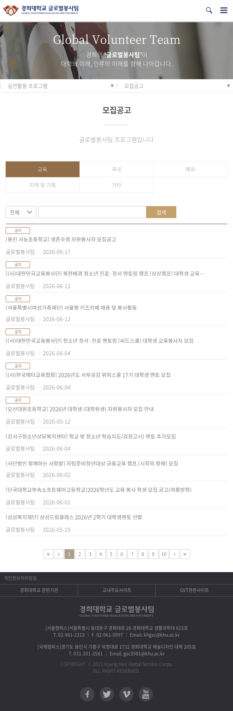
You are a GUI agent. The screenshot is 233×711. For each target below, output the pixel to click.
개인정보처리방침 (20, 578)
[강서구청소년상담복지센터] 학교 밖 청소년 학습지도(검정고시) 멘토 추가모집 (91, 436)
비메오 (126, 694)
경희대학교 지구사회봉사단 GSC (40, 10)
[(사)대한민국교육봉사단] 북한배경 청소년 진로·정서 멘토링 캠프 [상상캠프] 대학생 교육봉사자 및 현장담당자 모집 (107, 273)
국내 (116, 169)
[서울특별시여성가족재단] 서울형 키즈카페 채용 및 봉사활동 (71, 307)
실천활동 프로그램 (28, 85)
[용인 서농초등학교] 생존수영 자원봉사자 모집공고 (61, 239)
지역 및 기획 (42, 184)
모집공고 (134, 85)
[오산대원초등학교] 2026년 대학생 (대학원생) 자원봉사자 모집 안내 (80, 408)
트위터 (106, 694)
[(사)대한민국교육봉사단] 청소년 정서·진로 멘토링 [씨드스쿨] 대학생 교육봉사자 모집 (100, 340)
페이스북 (87, 694)
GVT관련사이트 (194, 590)
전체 (15, 212)
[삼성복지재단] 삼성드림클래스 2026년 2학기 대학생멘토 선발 (74, 517)
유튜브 (145, 694)
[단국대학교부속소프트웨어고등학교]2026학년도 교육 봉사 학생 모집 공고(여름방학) (99, 489)
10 (164, 554)
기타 (116, 184)
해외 (190, 169)
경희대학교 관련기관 (39, 590)
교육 (42, 169)
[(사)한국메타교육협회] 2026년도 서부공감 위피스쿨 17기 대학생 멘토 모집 (88, 374)
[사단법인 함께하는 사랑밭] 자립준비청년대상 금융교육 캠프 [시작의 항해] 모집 (92, 463)
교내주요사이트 (116, 590)
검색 (161, 212)
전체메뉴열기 (223, 10)
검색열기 (209, 10)
